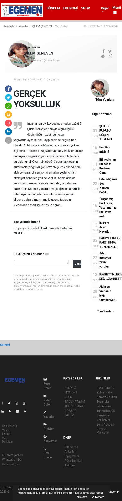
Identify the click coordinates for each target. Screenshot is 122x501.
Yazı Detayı (61, 26)
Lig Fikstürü (104, 406)
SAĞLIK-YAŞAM (75, 401)
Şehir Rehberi (105, 424)
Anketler (70, 451)
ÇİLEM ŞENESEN (42, 26)
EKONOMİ (70, 8)
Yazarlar (24, 26)
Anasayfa (9, 26)
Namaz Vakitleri (107, 397)
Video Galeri (48, 400)
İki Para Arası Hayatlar (105, 227)
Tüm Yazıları (104, 99)
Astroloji (70, 465)
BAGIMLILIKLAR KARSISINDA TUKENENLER (109, 242)
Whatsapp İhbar (12, 459)
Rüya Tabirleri (73, 460)
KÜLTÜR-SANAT (75, 406)
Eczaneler (103, 401)
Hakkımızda (9, 425)
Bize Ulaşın (48, 453)
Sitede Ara (71, 447)
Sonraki (5, 344)
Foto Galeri (48, 384)
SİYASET (70, 410)
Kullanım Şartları (12, 455)
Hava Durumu (105, 387)
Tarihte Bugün (106, 410)
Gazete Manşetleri (103, 430)
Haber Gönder (11, 464)
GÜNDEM (53, 8)
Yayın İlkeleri (6, 432)
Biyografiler (72, 456)
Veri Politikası (7, 440)
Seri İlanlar (103, 420)
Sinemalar (103, 415)
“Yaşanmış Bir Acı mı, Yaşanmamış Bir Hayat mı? (107, 207)
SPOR (85, 8)
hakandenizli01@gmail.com (42, 60)
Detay (82, 496)
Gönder (78, 263)
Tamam (97, 496)
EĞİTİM (69, 415)
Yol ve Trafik (104, 392)
